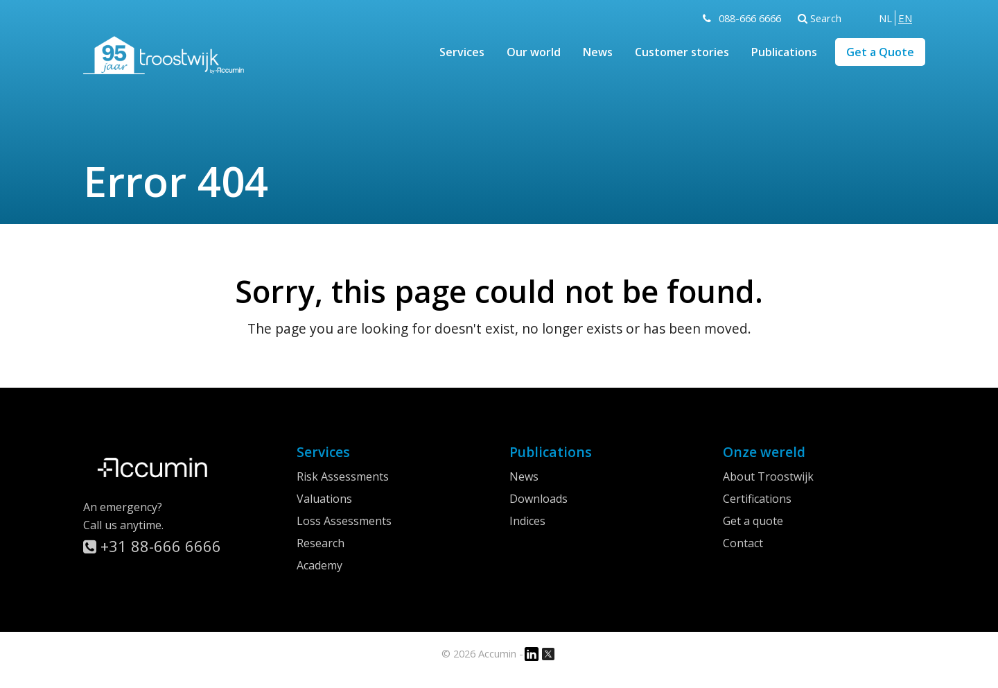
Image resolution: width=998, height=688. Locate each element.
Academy (319, 565)
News (598, 52)
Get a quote (753, 520)
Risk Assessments (343, 476)
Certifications (757, 498)
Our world (534, 52)
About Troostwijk (768, 476)
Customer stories (682, 52)
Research (320, 543)
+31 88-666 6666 (152, 545)
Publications (784, 52)
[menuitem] (885, 18)
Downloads (538, 498)
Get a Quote (880, 52)
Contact (743, 543)
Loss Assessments (344, 520)
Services (461, 52)
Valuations (324, 498)
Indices (527, 520)
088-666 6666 (750, 18)
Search (819, 18)
